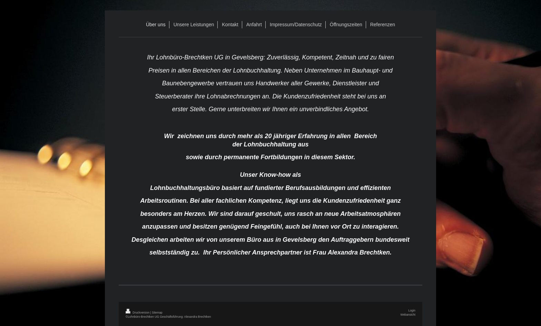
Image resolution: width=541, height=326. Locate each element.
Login (412, 310)
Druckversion (138, 312)
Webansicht (407, 314)
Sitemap (157, 312)
